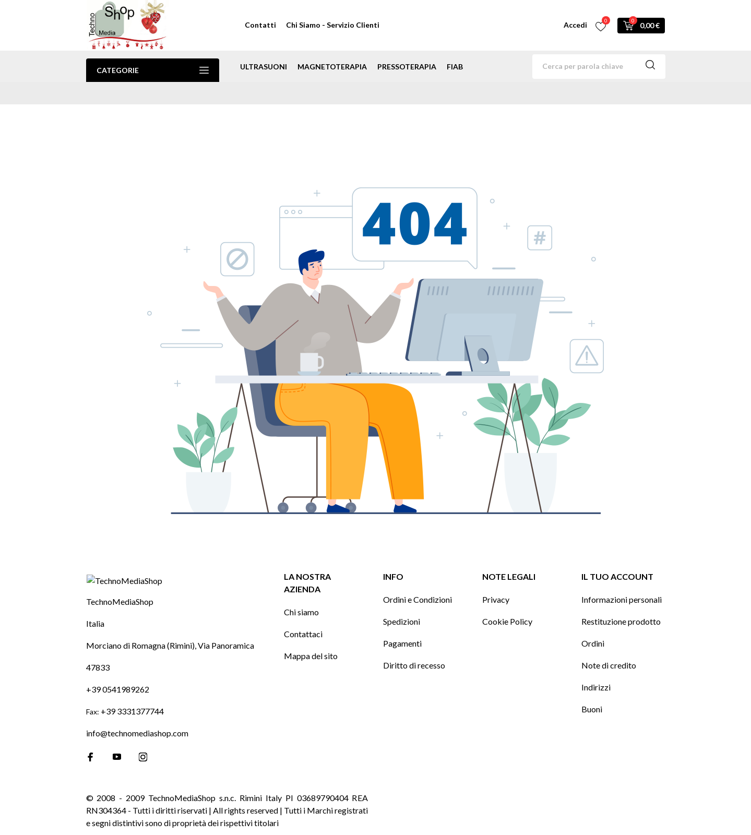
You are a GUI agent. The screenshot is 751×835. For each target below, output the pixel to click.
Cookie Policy (507, 604)
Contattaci (303, 616)
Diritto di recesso (414, 647)
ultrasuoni (263, 66)
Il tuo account (617, 559)
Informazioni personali (621, 582)
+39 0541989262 (117, 689)
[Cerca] (598, 66)
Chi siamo (301, 594)
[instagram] (143, 757)
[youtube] (117, 757)
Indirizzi (596, 669)
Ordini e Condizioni (417, 582)
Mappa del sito (311, 638)
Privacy (495, 582)
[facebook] (91, 757)
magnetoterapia (332, 66)
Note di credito (608, 647)
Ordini (592, 625)
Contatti (260, 24)
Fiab (455, 66)
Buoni (591, 691)
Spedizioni (401, 604)
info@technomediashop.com (137, 733)
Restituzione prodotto (621, 604)
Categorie (153, 70)
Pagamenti (402, 625)
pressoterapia (406, 66)
